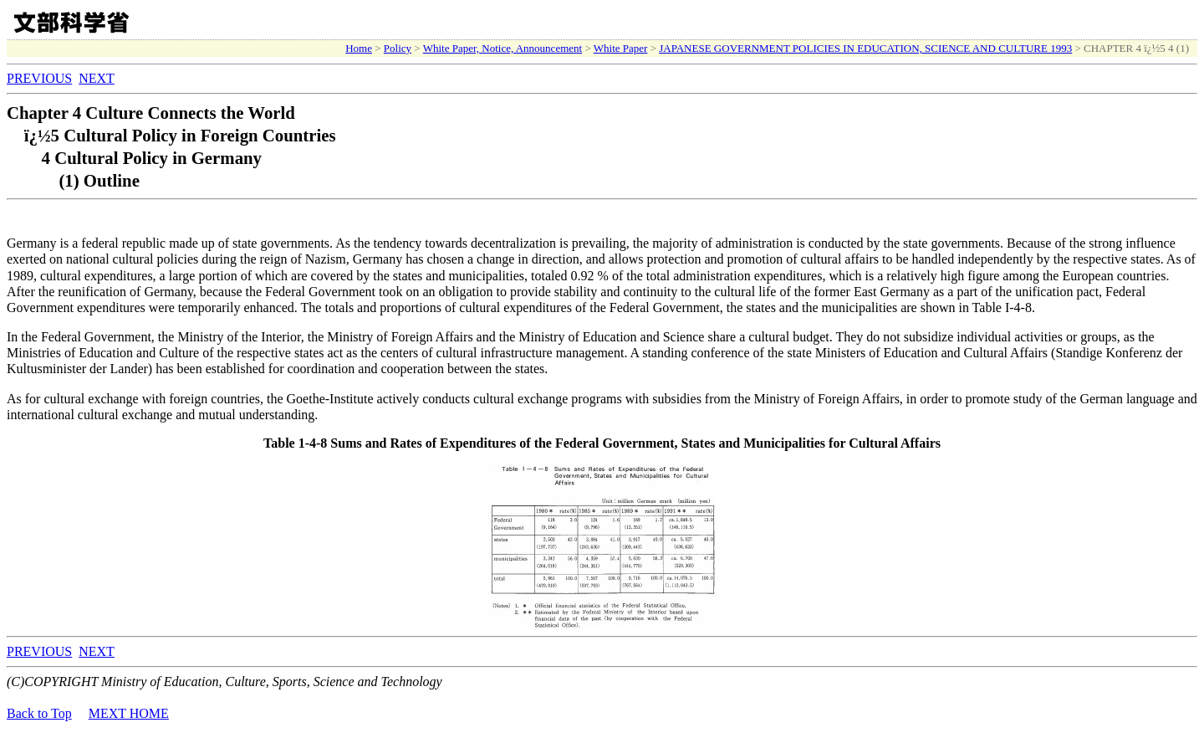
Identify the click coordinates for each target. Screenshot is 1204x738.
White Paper (621, 48)
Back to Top (39, 713)
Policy (397, 48)
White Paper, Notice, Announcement (502, 48)
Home (358, 48)
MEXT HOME (129, 713)
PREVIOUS (39, 78)
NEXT (97, 78)
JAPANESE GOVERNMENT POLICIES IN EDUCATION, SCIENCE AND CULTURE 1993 (865, 48)
